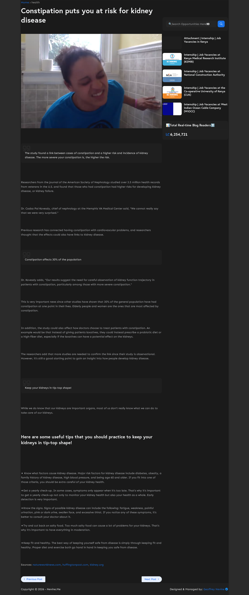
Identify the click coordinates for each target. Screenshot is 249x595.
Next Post (150, 579)
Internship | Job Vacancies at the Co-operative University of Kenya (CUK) (204, 91)
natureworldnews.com (47, 564)
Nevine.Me (53, 589)
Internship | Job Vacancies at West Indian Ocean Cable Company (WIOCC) (205, 108)
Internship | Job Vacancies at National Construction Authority (204, 72)
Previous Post (34, 579)
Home (25, 2)
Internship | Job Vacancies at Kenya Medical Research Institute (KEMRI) (205, 58)
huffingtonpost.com (75, 564)
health (36, 2)
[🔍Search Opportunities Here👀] (191, 24)
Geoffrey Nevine (213, 589)
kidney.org (97, 564)
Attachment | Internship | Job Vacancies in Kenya (202, 39)
